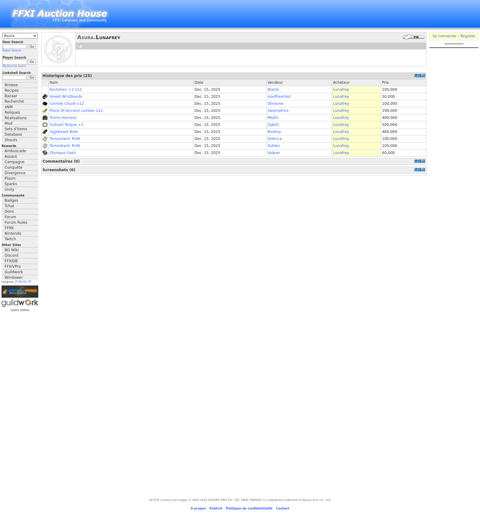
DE (25, 281)
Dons (9, 211)
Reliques (12, 112)
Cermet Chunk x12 (67, 103)
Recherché (14, 101)
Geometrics (278, 111)
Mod (8, 123)
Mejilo (273, 118)
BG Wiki (12, 250)
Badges (11, 200)
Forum (10, 217)
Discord (11, 255)
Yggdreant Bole (64, 132)
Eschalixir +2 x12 (66, 89)
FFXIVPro (13, 266)
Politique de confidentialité (249, 508)
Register (467, 36)
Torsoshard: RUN (65, 139)
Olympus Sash (63, 153)
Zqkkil (273, 125)
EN (20, 281)
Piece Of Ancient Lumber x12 (76, 111)
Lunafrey (341, 89)
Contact (283, 508)
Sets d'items (16, 129)
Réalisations (16, 118)
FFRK (9, 228)
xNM (9, 107)
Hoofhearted (279, 96)
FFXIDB (11, 261)
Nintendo (13, 233)
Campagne (14, 162)
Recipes (12, 90)
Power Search (11, 50)
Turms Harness (63, 118)
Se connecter (445, 36)
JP (16, 281)
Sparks (11, 184)
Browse (11, 85)
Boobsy (274, 132)
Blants (273, 89)
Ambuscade (15, 151)
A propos (198, 508)
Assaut (11, 156)
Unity (9, 189)
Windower (14, 277)
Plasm (10, 178)
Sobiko (274, 146)
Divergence (15, 173)
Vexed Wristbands (66, 96)
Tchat (9, 206)
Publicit (216, 508)
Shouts (11, 140)
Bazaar (11, 96)
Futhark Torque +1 (67, 125)
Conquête (13, 167)
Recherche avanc (14, 66)
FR (29, 281)
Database (13, 134)
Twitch (10, 239)
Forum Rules (16, 222)
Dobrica (275, 139)
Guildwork (14, 272)
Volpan (274, 153)
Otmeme (275, 103)
